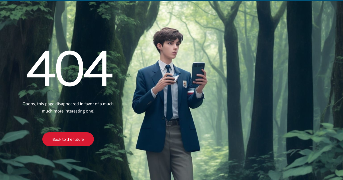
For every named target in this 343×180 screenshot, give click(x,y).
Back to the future (68, 139)
